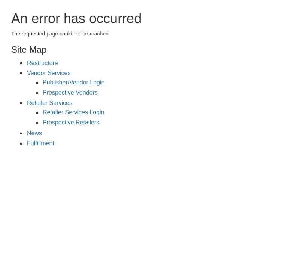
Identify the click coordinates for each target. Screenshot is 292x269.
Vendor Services (49, 73)
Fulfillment (40, 143)
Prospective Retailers (71, 122)
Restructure (42, 63)
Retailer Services (49, 103)
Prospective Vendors (70, 92)
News (34, 133)
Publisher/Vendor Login (73, 82)
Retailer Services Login (73, 112)
